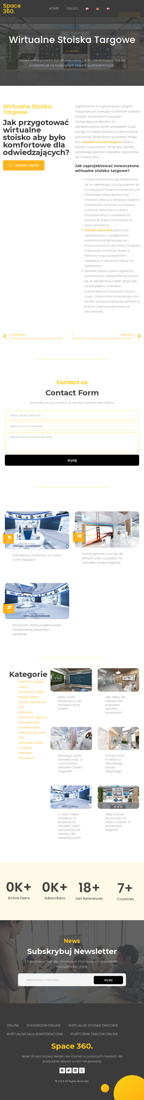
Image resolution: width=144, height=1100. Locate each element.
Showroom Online (31, 769)
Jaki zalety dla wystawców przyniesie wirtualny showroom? (115, 846)
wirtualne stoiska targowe (101, 162)
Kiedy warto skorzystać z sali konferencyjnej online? (69, 844)
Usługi (72, 8)
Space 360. (12, 8)
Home (54, 8)
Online (13, 1025)
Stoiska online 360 (98, 251)
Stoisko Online (29, 774)
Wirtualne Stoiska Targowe (72, 40)
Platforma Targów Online (94, 1034)
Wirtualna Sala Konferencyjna (35, 1034)
